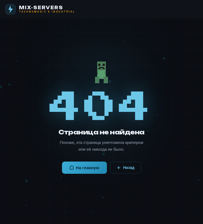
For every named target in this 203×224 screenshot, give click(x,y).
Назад (126, 167)
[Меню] (184, 9)
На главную (84, 167)
